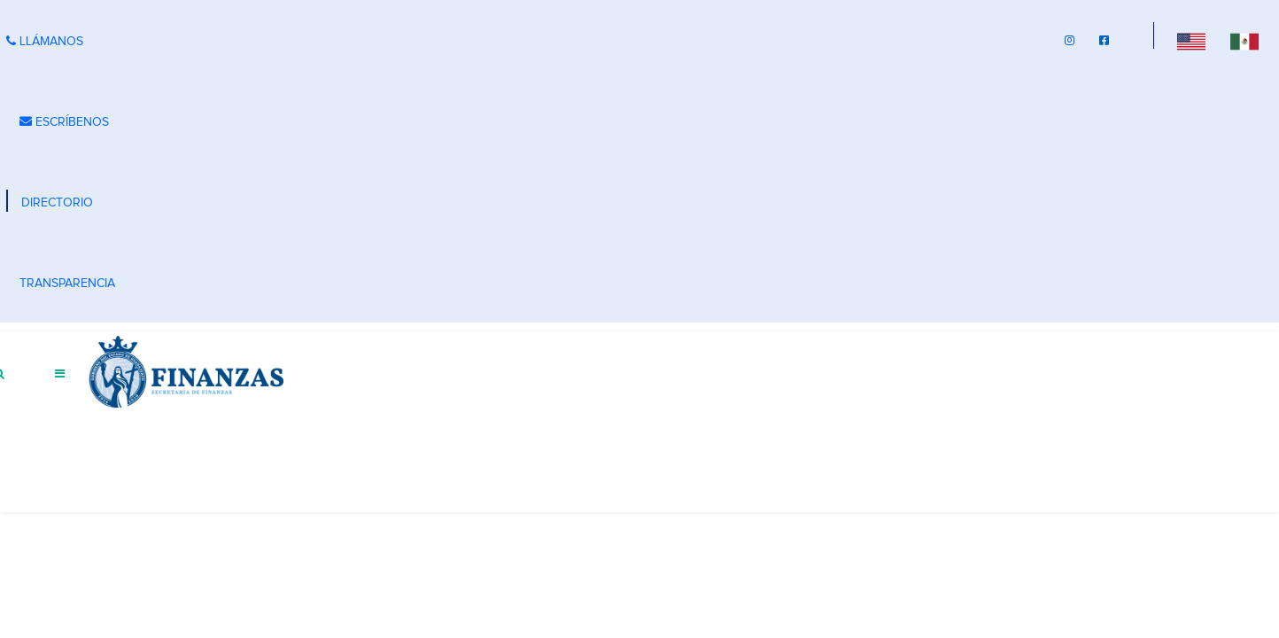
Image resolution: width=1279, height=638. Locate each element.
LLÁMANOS (44, 41)
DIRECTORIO (57, 203)
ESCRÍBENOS (64, 121)
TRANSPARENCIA (67, 283)
